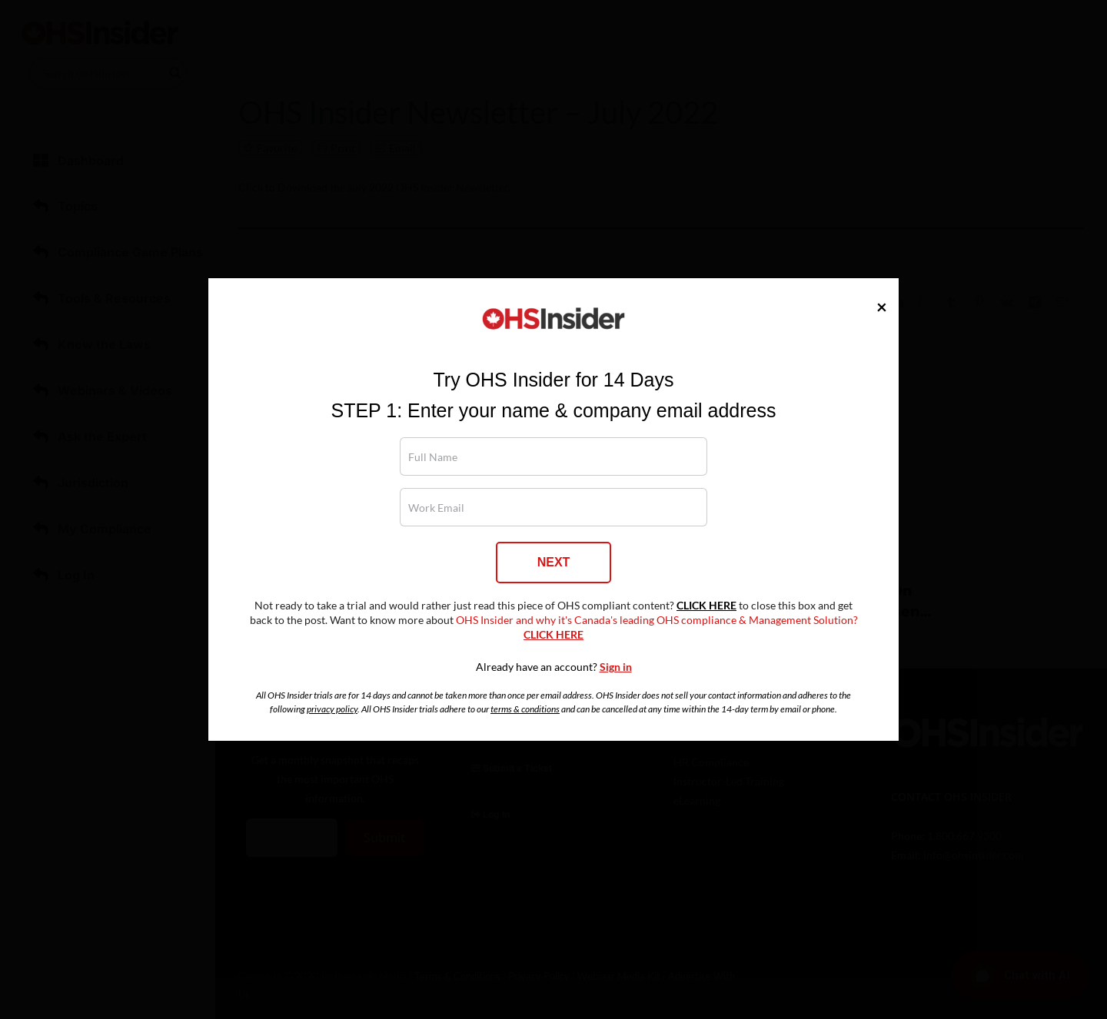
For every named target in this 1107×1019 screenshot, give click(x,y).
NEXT (553, 562)
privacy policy (332, 709)
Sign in (616, 667)
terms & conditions (525, 709)
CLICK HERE (706, 605)
